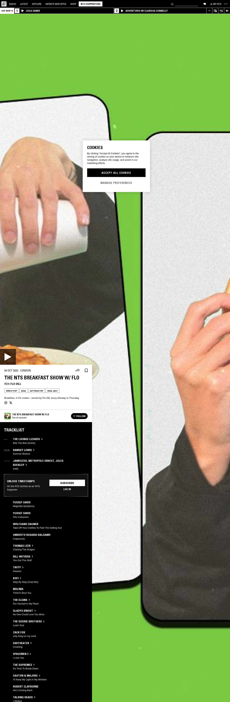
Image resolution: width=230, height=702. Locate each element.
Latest (24, 4)
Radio (12, 4)
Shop (73, 4)
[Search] (172, 4)
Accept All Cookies (116, 172)
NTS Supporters (90, 4)
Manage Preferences (116, 183)
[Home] (3, 3)
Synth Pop (11, 390)
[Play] (8, 357)
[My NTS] (215, 4)
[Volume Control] (227, 11)
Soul (23, 390)
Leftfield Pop (36, 390)
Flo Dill (15, 384)
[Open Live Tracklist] (221, 11)
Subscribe (67, 483)
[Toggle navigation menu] (226, 3)
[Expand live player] (209, 11)
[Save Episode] (86, 370)
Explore (37, 4)
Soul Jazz (52, 390)
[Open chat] (204, 4)
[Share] (77, 370)
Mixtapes (55, 4)
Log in (67, 489)
